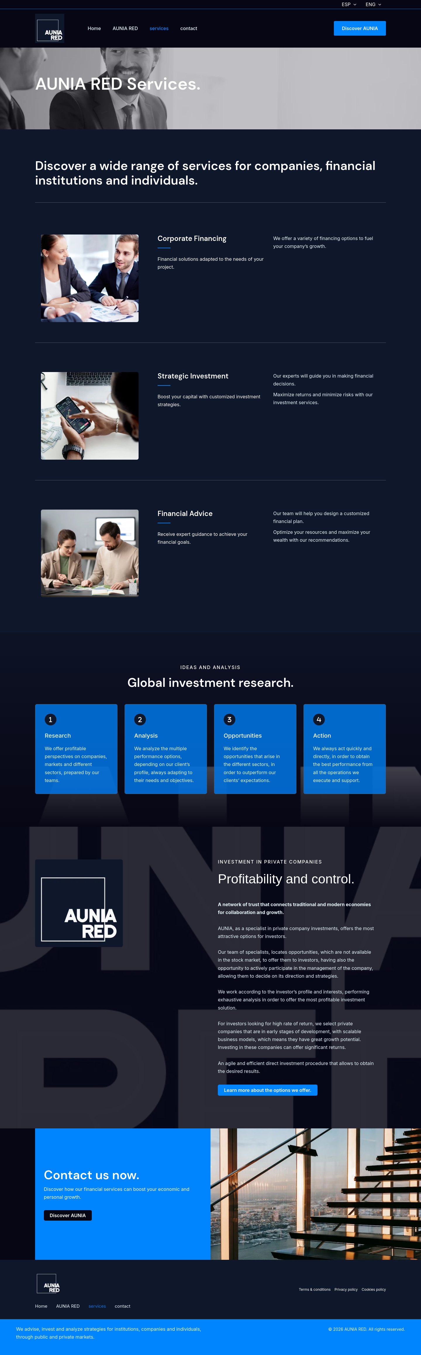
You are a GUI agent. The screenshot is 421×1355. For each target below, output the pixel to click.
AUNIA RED (125, 28)
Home (94, 28)
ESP (349, 4)
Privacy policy (346, 1289)
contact (188, 28)
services (159, 28)
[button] (353, 4)
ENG (373, 4)
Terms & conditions (315, 1289)
